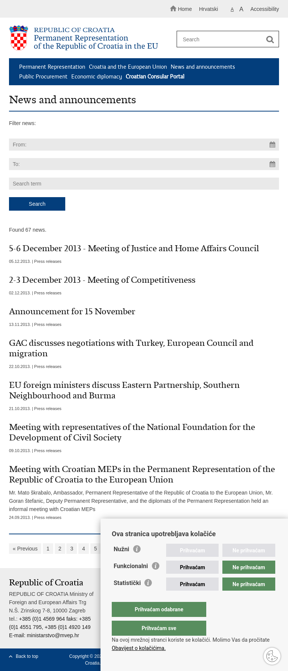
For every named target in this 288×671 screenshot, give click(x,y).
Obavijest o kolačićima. (139, 648)
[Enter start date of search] (144, 145)
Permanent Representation (52, 66)
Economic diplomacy (96, 76)
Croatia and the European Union (128, 66)
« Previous (25, 549)
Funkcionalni (131, 581)
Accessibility (264, 9)
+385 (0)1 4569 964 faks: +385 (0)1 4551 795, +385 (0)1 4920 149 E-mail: (50, 627)
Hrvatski (208, 9)
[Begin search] (270, 39)
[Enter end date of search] (144, 164)
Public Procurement (43, 76)
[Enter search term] (225, 39)
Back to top (27, 656)
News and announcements (203, 66)
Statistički (127, 598)
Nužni (121, 564)
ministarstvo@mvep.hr (53, 635)
